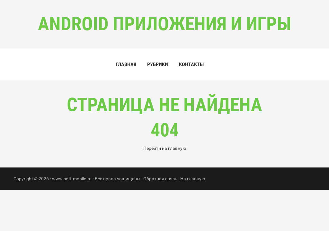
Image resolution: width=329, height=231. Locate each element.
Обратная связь (160, 178)
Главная (126, 64)
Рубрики (157, 64)
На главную (192, 178)
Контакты (191, 64)
